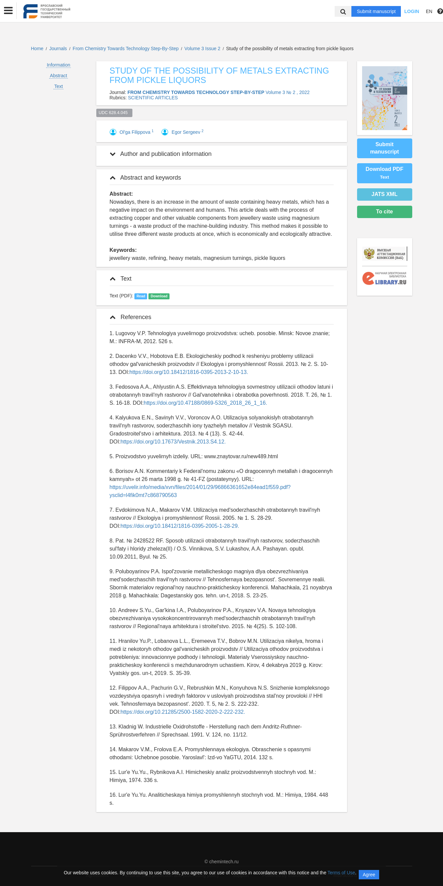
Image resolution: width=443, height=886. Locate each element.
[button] (8, 10)
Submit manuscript (376, 11)
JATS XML (384, 194)
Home (37, 48)
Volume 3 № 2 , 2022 (287, 92)
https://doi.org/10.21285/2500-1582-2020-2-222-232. (182, 712)
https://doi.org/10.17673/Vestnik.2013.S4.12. (173, 442)
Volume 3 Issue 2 (203, 48)
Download (159, 296)
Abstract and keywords (145, 177)
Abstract (58, 75)
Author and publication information (161, 154)
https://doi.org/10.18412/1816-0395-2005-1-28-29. (179, 526)
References (130, 317)
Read (140, 296)
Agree (369, 874)
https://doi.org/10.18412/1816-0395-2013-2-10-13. (188, 372)
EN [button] (429, 11)
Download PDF (385, 173)
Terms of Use (341, 872)
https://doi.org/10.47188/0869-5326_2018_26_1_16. (205, 403)
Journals (58, 48)
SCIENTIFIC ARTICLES (153, 97)
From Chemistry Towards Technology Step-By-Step (126, 48)
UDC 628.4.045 (114, 112)
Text (58, 86)
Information (58, 65)
